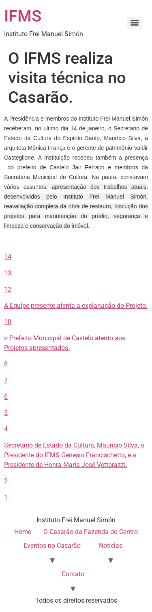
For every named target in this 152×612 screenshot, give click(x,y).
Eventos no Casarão (52, 545)
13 (7, 273)
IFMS (22, 16)
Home (22, 532)
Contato (73, 574)
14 (7, 257)
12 (7, 289)
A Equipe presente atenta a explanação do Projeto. (76, 305)
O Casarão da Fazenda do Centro (90, 532)
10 (7, 322)
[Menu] (134, 23)
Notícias (110, 545)
